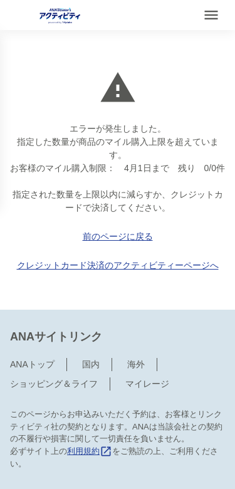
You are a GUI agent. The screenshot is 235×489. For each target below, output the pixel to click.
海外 (136, 364)
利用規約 (89, 451)
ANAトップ (32, 364)
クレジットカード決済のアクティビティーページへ (118, 265)
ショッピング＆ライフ (54, 384)
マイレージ (147, 384)
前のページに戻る (118, 236)
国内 (91, 364)
